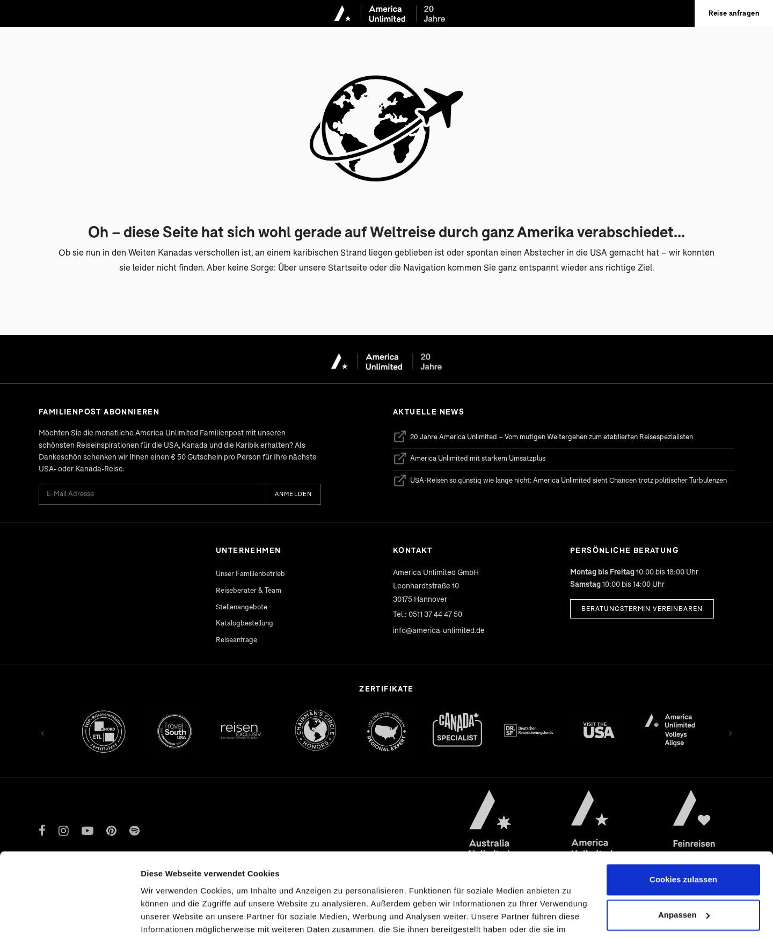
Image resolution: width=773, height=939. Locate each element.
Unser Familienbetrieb (250, 573)
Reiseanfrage (236, 639)
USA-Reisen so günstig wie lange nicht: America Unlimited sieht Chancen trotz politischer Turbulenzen (560, 480)
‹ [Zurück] (43, 731)
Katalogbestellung (244, 622)
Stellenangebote (241, 606)
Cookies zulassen (683, 813)
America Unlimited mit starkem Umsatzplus (469, 458)
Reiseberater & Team (248, 590)
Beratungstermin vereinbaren (642, 609)
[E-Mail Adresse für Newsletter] (152, 494)
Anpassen (684, 848)
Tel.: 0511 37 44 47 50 (427, 613)
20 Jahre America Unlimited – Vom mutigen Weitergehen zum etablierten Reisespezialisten (543, 436)
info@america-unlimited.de (439, 630)
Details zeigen (168, 917)
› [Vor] (730, 731)
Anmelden (293, 493)
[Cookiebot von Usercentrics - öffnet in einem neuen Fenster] (69, 918)
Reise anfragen (734, 13)
